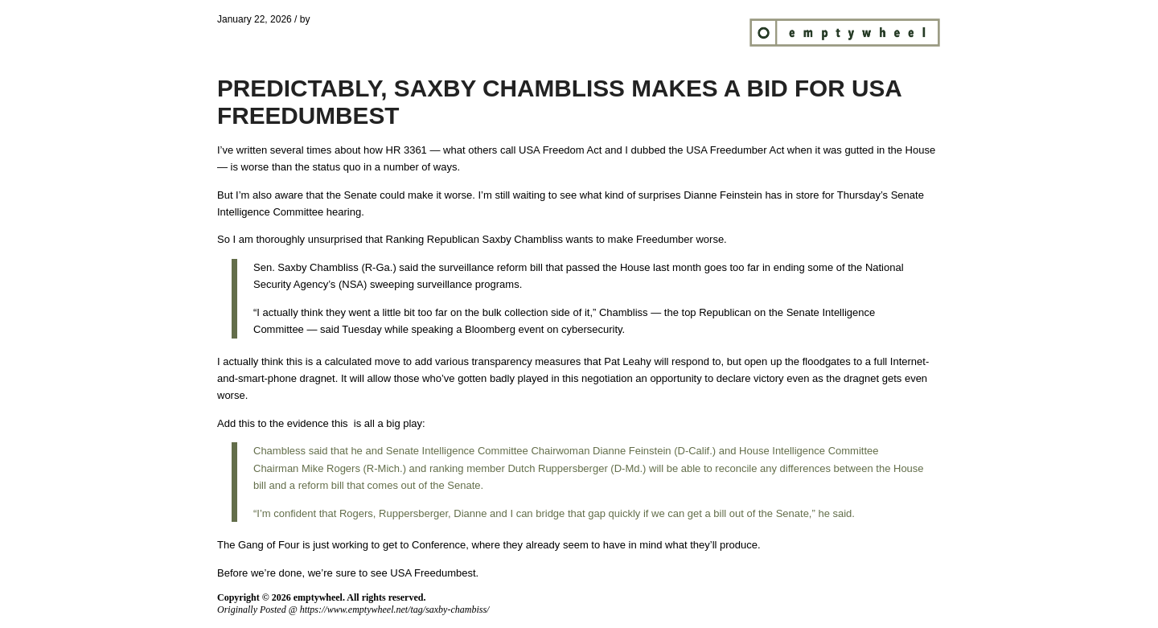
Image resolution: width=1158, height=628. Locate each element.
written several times (283, 150)
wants (579, 239)
